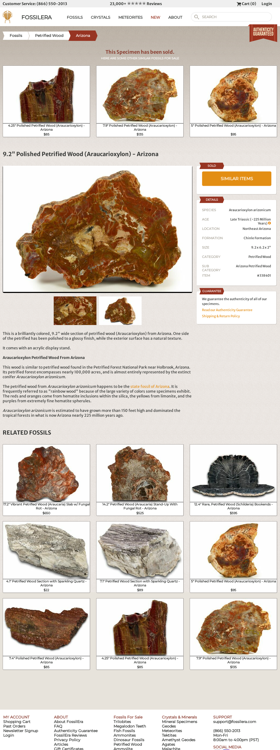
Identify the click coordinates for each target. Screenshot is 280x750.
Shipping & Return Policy (221, 316)
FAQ (58, 726)
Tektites (169, 735)
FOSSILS (75, 17)
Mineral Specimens (179, 721)
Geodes (169, 726)
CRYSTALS (100, 17)
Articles (61, 744)
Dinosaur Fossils (129, 739)
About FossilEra (68, 721)
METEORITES (130, 17)
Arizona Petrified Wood (253, 266)
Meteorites (172, 730)
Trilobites (122, 721)
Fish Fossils (124, 730)
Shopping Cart (16, 721)
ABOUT (175, 17)
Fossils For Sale (128, 717)
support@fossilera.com (234, 721)
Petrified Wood (259, 257)
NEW (155, 17)
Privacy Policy (67, 739)
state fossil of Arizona (149, 386)
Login (267, 3)
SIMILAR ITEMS (237, 178)
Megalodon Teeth (130, 726)
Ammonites (125, 735)
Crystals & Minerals (179, 717)
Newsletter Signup (20, 730)
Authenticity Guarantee (76, 730)
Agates (168, 744)
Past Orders (14, 726)
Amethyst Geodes (178, 739)
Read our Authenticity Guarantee (227, 310)
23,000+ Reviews (136, 3)
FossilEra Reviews (70, 735)
